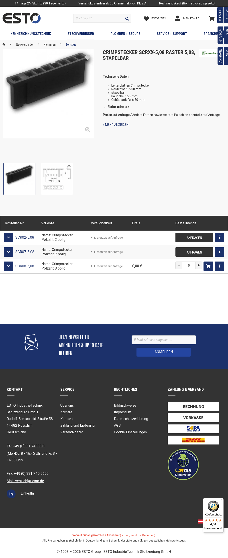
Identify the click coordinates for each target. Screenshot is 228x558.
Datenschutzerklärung (131, 419)
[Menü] (221, 500)
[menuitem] (102, 18)
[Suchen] (127, 18)
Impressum (122, 412)
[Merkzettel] (158, 18)
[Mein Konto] (191, 18)
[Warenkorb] (217, 18)
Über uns (67, 405)
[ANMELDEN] (163, 352)
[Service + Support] (172, 35)
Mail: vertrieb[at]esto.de (25, 481)
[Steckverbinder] (80, 35)
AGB (117, 425)
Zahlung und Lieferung (77, 425)
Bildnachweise (125, 405)
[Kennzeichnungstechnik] (30, 35)
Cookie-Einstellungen (130, 432)
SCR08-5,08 (24, 266)
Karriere (66, 412)
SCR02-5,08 (24, 237)
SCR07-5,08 (24, 252)
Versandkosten (71, 432)
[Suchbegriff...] (102, 18)
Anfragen (194, 238)
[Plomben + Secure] (125, 35)
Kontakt (66, 419)
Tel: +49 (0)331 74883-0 (25, 446)
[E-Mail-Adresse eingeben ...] (164, 339)
